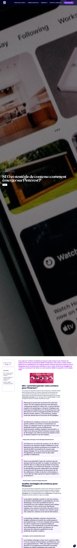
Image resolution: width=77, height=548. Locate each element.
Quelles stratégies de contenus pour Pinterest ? (7, 379)
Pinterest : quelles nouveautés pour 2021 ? (8, 383)
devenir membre (68, 2)
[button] (20, 2)
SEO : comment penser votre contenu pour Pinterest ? (8, 374)
